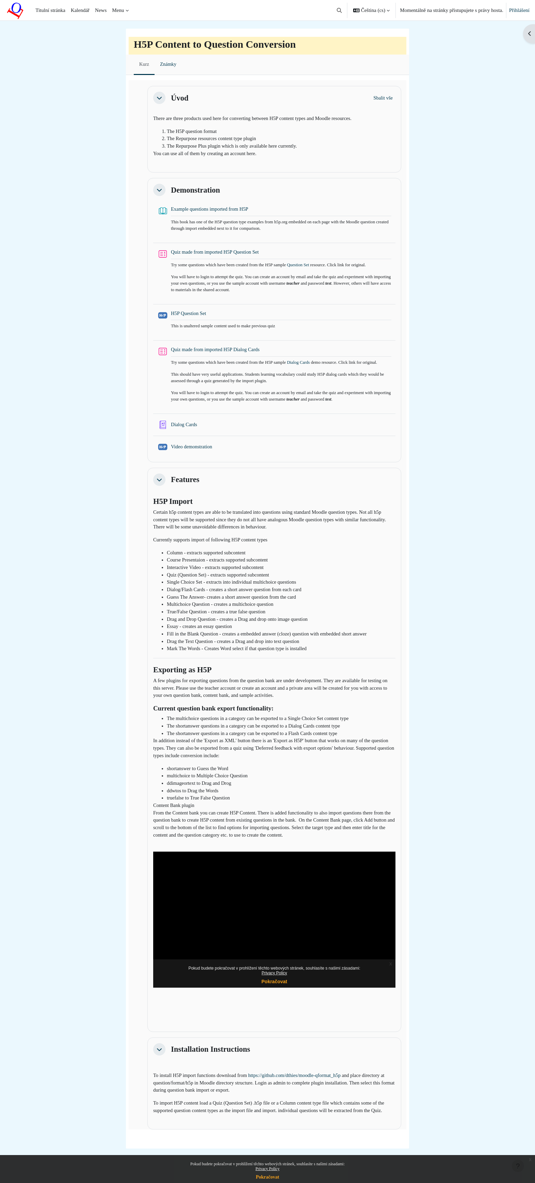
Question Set (302, 267)
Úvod (179, 98)
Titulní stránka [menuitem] (50, 10)
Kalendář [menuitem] (80, 10)
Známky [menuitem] (168, 64)
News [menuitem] (100, 10)
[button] (339, 10)
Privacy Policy (267, 1168)
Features (185, 485)
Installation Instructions (210, 1066)
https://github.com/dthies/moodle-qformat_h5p (300, 1092)
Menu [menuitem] (118, 10)
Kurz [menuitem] (144, 64)
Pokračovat (267, 1177)
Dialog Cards (303, 366)
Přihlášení (519, 10)
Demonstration (195, 191)
